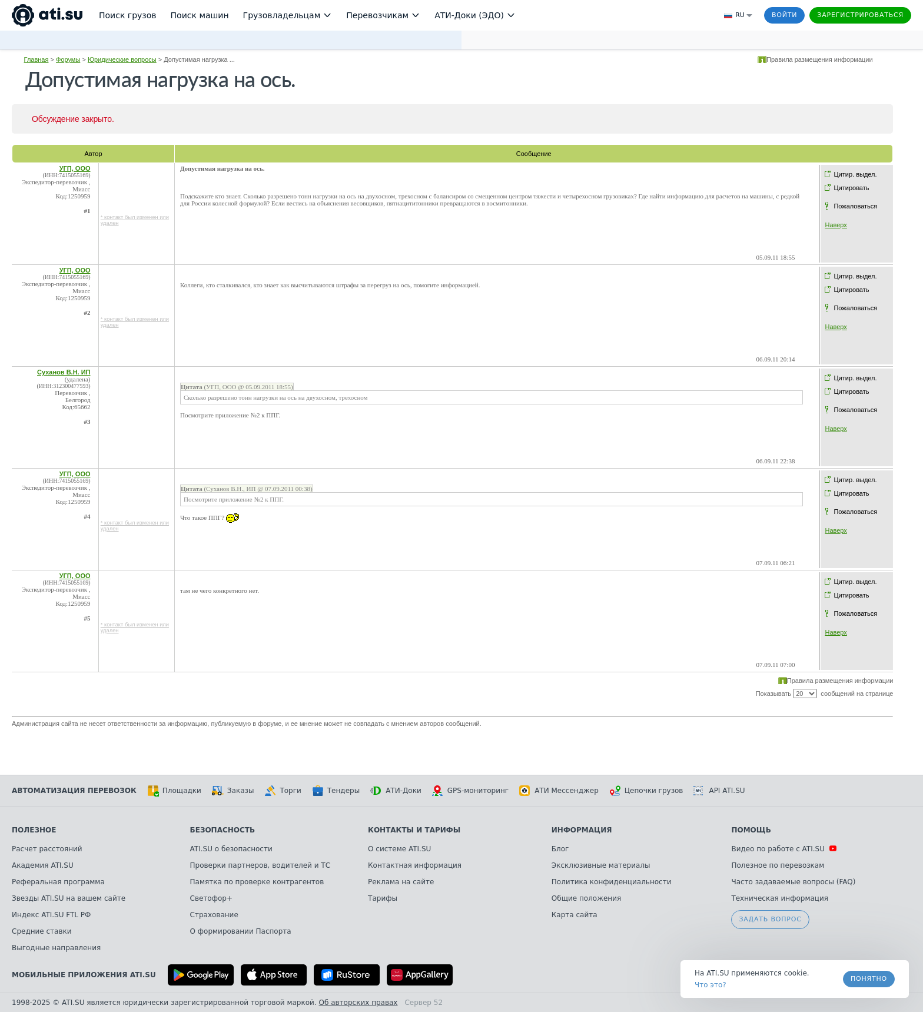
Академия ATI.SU (43, 865)
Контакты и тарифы (414, 830)
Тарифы (382, 898)
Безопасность (222, 830)
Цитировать (851, 187)
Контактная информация (415, 865)
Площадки (174, 791)
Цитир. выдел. (855, 174)
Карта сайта (574, 915)
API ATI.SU (719, 790)
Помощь (751, 830)
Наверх (835, 224)
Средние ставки (42, 931)
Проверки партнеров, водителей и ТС (260, 865)
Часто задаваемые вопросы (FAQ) (793, 882)
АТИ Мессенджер (559, 790)
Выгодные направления (56, 948)
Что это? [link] (710, 985)
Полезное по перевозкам (777, 865)
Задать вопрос (770, 919)
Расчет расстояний (47, 849)
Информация (582, 830)
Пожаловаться (855, 206)
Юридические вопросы (122, 59)
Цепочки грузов (646, 791)
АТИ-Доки (395, 791)
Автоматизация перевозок (74, 791)
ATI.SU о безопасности (231, 849)
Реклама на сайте (401, 882)
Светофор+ (211, 898)
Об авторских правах (358, 1002)
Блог (560, 849)
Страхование (214, 915)
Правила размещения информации (819, 59)
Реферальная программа (58, 882)
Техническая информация (779, 898)
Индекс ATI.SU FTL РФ (51, 915)
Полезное (34, 830)
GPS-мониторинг (470, 790)
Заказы (233, 791)
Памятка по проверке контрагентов (257, 882)
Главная (36, 59)
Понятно (869, 979)
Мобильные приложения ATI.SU (84, 975)
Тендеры (336, 791)
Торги (282, 791)
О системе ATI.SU (399, 849)
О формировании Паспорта (240, 931)
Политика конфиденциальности (612, 882)
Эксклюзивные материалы (601, 865)
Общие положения (586, 898)
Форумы (68, 59)
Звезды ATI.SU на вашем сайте (68, 898)
